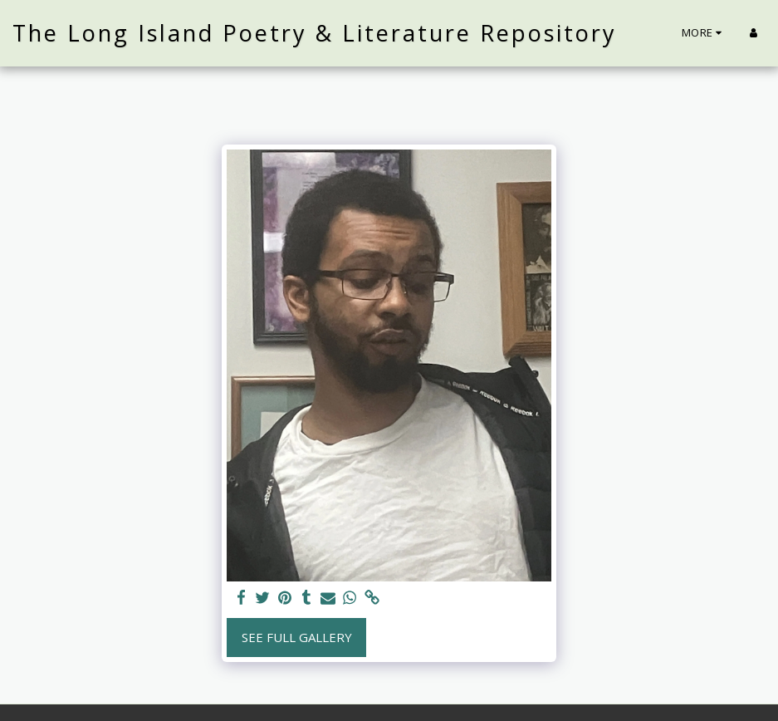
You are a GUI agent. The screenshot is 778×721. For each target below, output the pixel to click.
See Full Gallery (297, 637)
